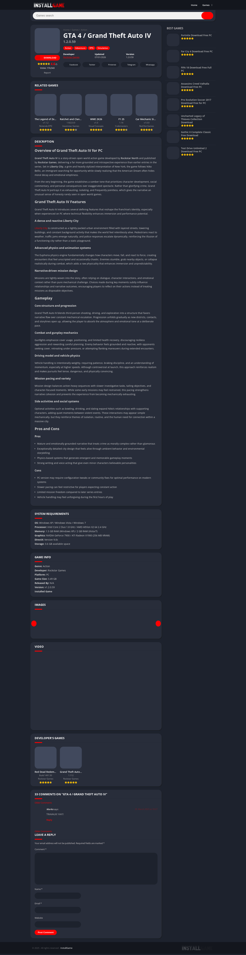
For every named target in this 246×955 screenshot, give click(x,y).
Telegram (129, 66)
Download (45, 59)
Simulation (103, 49)
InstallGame (66, 949)
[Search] (123, 16)
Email (38, 904)
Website (39, 919)
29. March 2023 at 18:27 (146, 810)
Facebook (71, 66)
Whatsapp (148, 66)
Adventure (80, 49)
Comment (40, 850)
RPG (92, 49)
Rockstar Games (71, 58)
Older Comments (43, 803)
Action (84, 31)
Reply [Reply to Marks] (49, 821)
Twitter (89, 66)
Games (205, 5)
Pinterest (110, 66)
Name (38, 890)
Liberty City (41, 229)
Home (194, 5)
